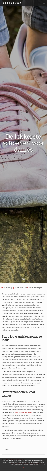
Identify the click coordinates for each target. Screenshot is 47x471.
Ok (24, 467)
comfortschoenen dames (23, 412)
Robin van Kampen (34, 288)
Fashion (6, 450)
